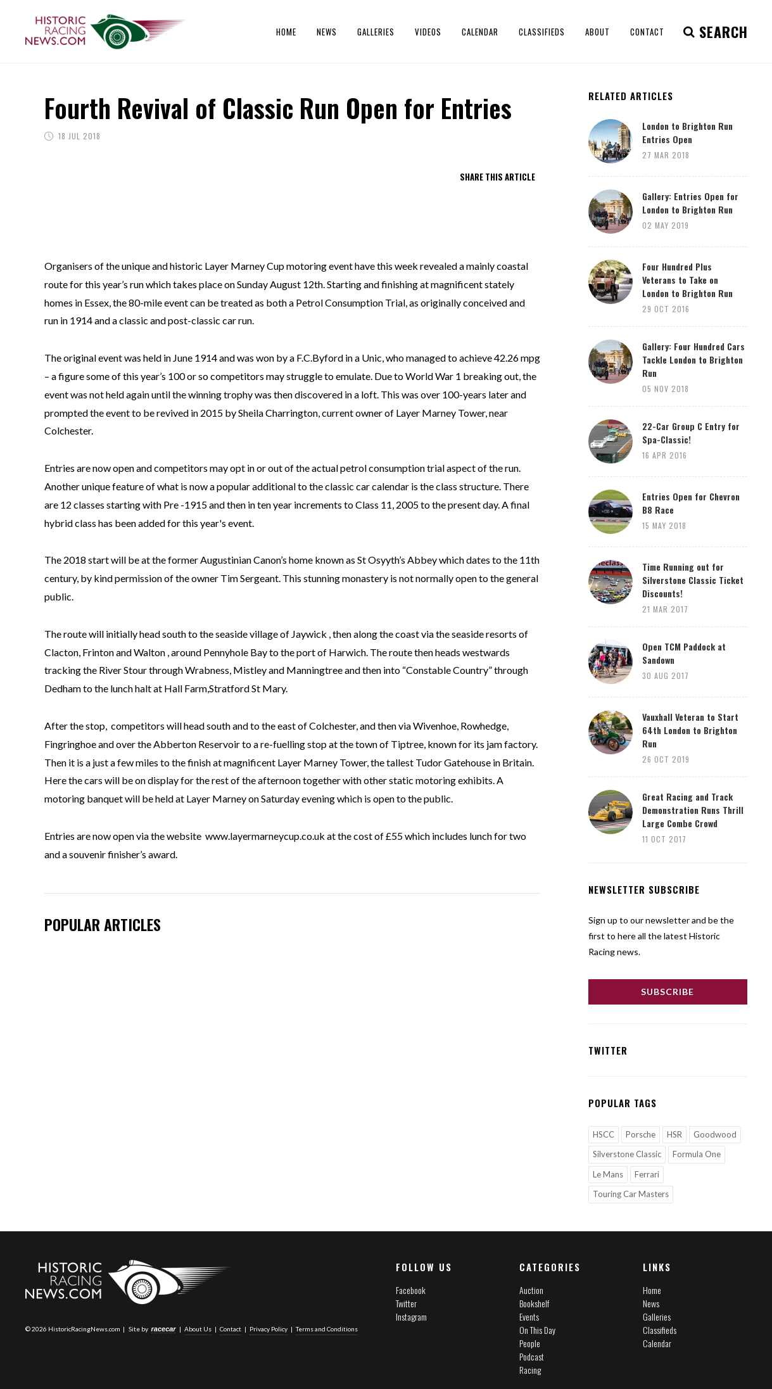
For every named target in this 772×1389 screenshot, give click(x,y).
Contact (230, 1329)
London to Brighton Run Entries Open (687, 132)
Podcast (531, 1356)
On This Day (537, 1329)
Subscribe (667, 991)
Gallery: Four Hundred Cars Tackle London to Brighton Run (693, 359)
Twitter (406, 1303)
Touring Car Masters (631, 1194)
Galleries (657, 1316)
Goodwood (715, 1134)
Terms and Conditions (327, 1329)
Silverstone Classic (627, 1154)
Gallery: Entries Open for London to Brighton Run (690, 202)
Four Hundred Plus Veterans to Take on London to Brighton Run (687, 280)
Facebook (411, 1290)
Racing (530, 1369)
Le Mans (608, 1174)
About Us (198, 1329)
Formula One (697, 1154)
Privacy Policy (269, 1329)
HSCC (603, 1134)
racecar (163, 1329)
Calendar (657, 1343)
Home (652, 1290)
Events (529, 1316)
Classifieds (659, 1329)
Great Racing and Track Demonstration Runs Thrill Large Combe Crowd (693, 810)
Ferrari (647, 1174)
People (529, 1343)
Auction (531, 1290)
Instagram (411, 1316)
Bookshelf (534, 1303)
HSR (674, 1134)
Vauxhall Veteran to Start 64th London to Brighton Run (690, 730)
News (651, 1303)
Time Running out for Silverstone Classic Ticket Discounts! (693, 580)
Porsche (640, 1134)
